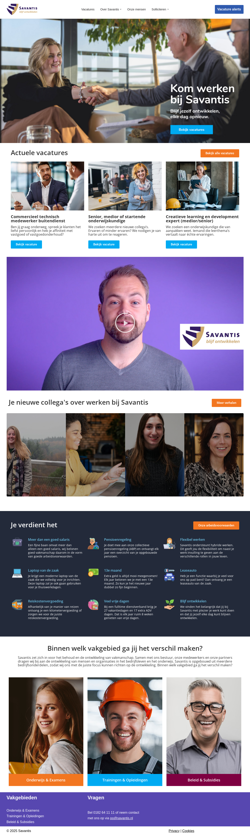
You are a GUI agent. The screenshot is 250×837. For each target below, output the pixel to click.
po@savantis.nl (121, 818)
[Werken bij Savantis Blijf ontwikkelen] (22, 9)
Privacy (174, 830)
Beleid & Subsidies (20, 821)
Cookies (188, 830)
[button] (120, 9)
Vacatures (87, 9)
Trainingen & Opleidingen (25, 816)
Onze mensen (136, 9)
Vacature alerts (229, 9)
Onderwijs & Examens (23, 810)
